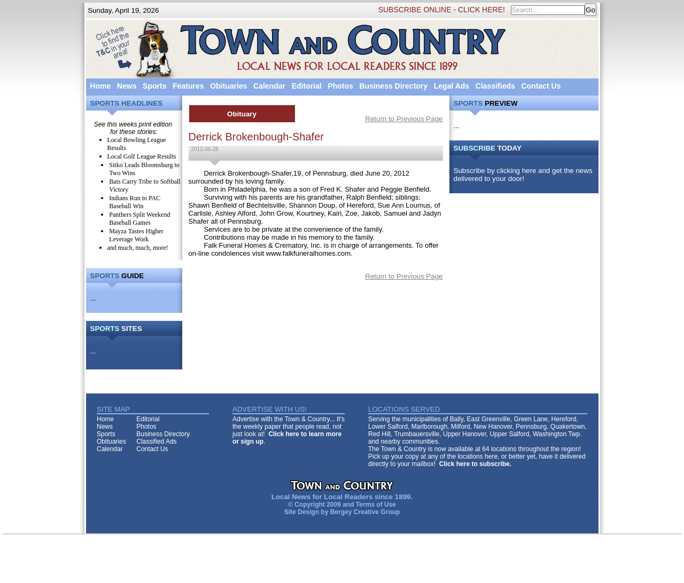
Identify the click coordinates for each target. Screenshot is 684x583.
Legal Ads (451, 86)
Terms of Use (376, 504)
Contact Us (541, 86)
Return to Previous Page (403, 119)
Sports (154, 86)
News (127, 86)
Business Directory (393, 86)
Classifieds (495, 86)
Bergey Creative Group (365, 512)
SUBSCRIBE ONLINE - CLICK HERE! (441, 9)
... (93, 298)
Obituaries (228, 86)
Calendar (269, 86)
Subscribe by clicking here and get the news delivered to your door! (523, 175)
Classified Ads (156, 441)
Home (100, 86)
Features (188, 86)
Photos (340, 86)
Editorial (307, 86)
